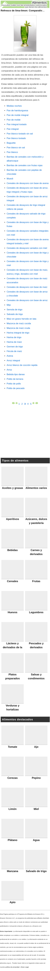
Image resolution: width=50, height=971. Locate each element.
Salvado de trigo (15, 314)
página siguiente (33, 403)
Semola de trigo (14, 309)
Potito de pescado (16, 388)
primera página (13, 403)
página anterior (16, 403)
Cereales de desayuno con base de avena (28, 183)
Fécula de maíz (14, 351)
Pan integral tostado (17, 124)
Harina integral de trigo (18, 332)
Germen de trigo (15, 346)
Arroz (9, 370)
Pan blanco (12, 152)
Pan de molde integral (17, 115)
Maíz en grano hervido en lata (21, 319)
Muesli (10, 178)
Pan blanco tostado (16, 138)
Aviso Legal (25, 967)
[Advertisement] (25, 432)
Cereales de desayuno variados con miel (27, 248)
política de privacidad (12, 967)
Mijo (9, 305)
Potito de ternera (15, 379)
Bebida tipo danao (16, 374)
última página (36, 403)
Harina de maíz (14, 342)
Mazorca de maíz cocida (19, 323)
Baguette (11, 143)
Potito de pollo (14, 383)
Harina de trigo (14, 337)
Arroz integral (13, 360)
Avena (10, 356)
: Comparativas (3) (25, 10)
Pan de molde (14, 120)
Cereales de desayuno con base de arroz (27, 300)
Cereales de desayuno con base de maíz (27, 287)
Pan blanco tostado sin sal (20, 133)
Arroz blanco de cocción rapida (22, 365)
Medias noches (14, 106)
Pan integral (13, 129)
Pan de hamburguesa (17, 110)
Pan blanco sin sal (16, 147)
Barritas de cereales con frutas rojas (25, 165)
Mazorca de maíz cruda (18, 328)
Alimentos (39, 2)
